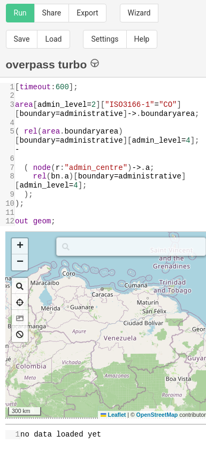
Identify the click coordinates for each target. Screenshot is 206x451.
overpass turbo (53, 64)
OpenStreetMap (157, 414)
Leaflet (113, 414)
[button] (20, 246)
